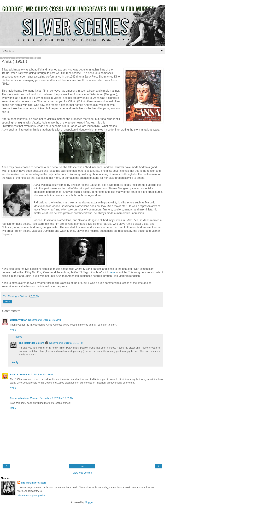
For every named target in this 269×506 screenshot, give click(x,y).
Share (7, 302)
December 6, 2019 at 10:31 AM (56, 398)
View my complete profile (31, 495)
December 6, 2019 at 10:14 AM (36, 374)
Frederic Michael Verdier (24, 398)
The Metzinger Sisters (31, 343)
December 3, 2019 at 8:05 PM (44, 320)
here (112, 272)
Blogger (89, 502)
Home (82, 466)
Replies (18, 336)
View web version (82, 472)
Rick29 (14, 374)
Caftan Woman (18, 320)
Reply (13, 329)
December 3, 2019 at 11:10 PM (66, 343)
